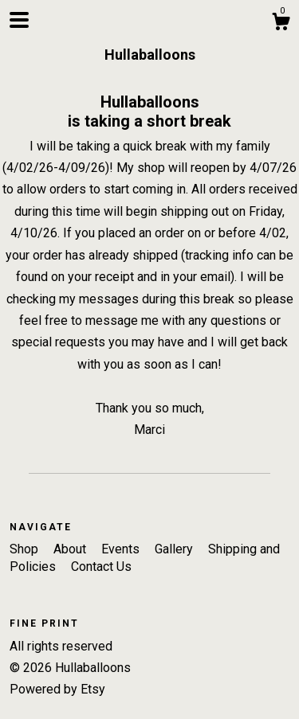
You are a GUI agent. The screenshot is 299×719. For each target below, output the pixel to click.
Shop (25, 549)
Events (122, 549)
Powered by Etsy (57, 689)
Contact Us (101, 566)
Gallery (175, 549)
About (71, 549)
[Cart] (280, 24)
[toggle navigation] (19, 20)
